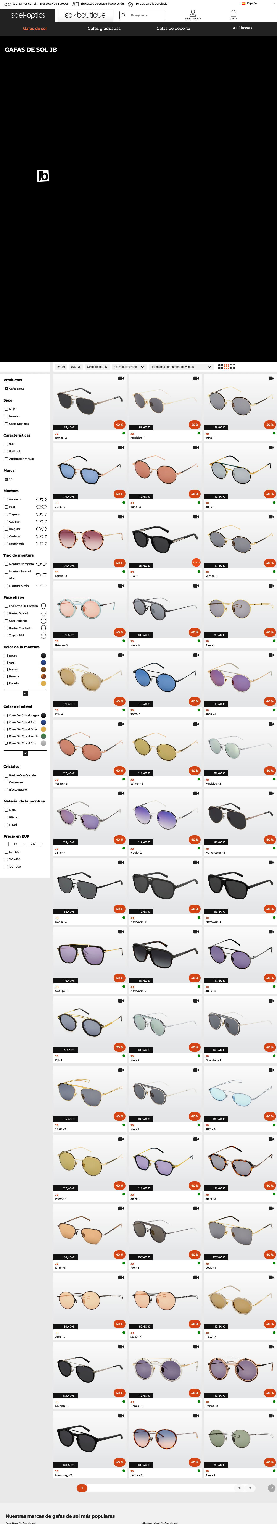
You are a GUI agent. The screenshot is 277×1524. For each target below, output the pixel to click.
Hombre (12, 142)
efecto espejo (16, 515)
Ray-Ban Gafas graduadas (24, 1291)
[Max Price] (33, 570)
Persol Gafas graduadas (156, 1297)
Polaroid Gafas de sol (156, 1255)
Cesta (233, 18)
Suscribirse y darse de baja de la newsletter (215, 1421)
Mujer (10, 135)
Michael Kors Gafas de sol (159, 1249)
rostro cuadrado (26, 354)
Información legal (68, 1503)
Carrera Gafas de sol (20, 1265)
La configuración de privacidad (25, 1421)
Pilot (26, 233)
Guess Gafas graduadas (156, 1291)
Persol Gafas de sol (19, 1260)
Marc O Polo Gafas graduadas (27, 1302)
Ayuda (189, 1414)
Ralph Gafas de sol (154, 1270)
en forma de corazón (26, 332)
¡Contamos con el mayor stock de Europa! (40, 3)
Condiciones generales (19, 1503)
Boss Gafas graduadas (155, 1307)
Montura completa (26, 290)
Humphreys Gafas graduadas (27, 1307)
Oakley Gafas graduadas (23, 1297)
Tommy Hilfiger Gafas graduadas (163, 1312)
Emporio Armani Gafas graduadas (30, 1312)
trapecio (26, 240)
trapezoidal (26, 361)
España (252, 3)
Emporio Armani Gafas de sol (27, 1270)
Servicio (99, 1414)
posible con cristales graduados (20, 505)
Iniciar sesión (193, 18)
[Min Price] (15, 570)
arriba (268, 1503)
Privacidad (45, 1503)
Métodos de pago (106, 1421)
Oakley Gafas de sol (20, 1255)
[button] (27, 15)
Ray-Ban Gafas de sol (21, 1249)
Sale (9, 170)
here (115, 1363)
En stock (13, 177)
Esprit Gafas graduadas (156, 1302)
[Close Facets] (25, 93)
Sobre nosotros (15, 1414)
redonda (26, 225)
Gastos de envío (104, 1426)
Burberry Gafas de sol (156, 1260)
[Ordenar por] (181, 93)
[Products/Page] (129, 93)
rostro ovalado (26, 339)
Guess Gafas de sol (155, 1265)
